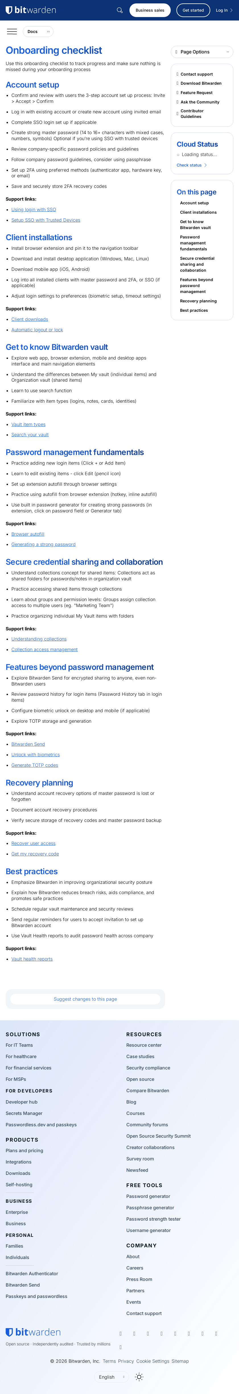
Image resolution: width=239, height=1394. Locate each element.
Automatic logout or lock (37, 330)
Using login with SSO (33, 209)
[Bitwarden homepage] (33, 1332)
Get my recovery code (35, 854)
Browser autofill (27, 534)
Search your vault (30, 434)
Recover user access (33, 843)
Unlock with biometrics (35, 754)
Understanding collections (39, 639)
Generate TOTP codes (34, 765)
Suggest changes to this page (85, 999)
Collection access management (44, 649)
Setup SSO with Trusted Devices (45, 220)
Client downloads (29, 319)
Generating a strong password (43, 544)
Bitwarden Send (28, 744)
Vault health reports (32, 959)
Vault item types (28, 424)
